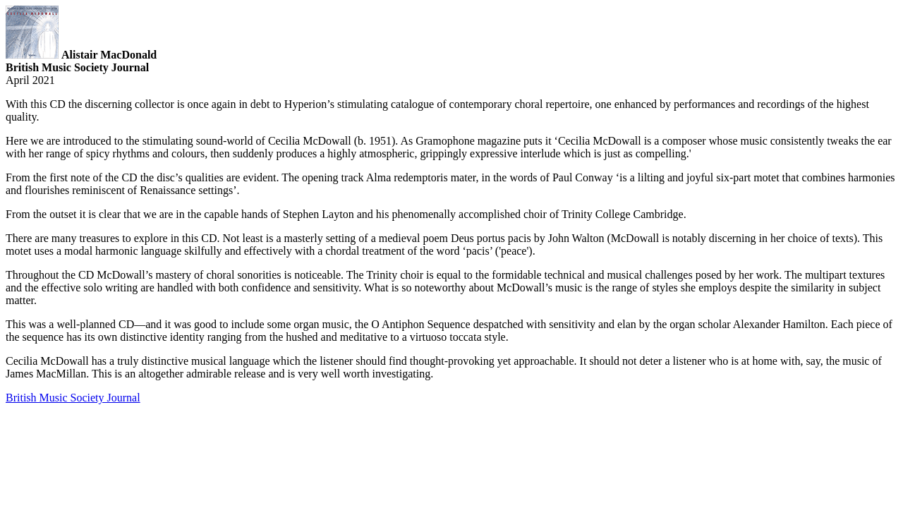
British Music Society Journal (73, 398)
